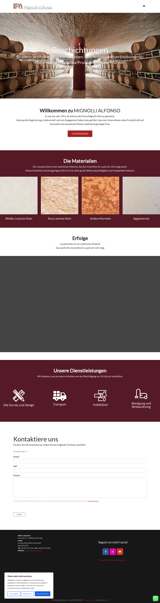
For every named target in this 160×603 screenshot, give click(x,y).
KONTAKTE (135, 6)
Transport (59, 404)
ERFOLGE (106, 6)
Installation (100, 405)
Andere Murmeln (100, 218)
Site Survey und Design (18, 405)
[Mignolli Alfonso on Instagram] (113, 551)
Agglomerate (141, 218)
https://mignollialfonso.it (33, 550)
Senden (19, 514)
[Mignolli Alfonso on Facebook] (105, 551)
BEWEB (106, 600)
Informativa (114, 560)
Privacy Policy (104, 560)
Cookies (122, 560)
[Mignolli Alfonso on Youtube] (120, 551)
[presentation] (30, 506)
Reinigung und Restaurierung (141, 405)
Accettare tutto (42, 594)
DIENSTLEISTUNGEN (120, 6)
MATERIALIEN (94, 6)
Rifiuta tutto (27, 594)
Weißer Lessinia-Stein (18, 218)
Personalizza (14, 594)
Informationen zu (93, 501)
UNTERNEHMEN (80, 6)
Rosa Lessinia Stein (59, 218)
